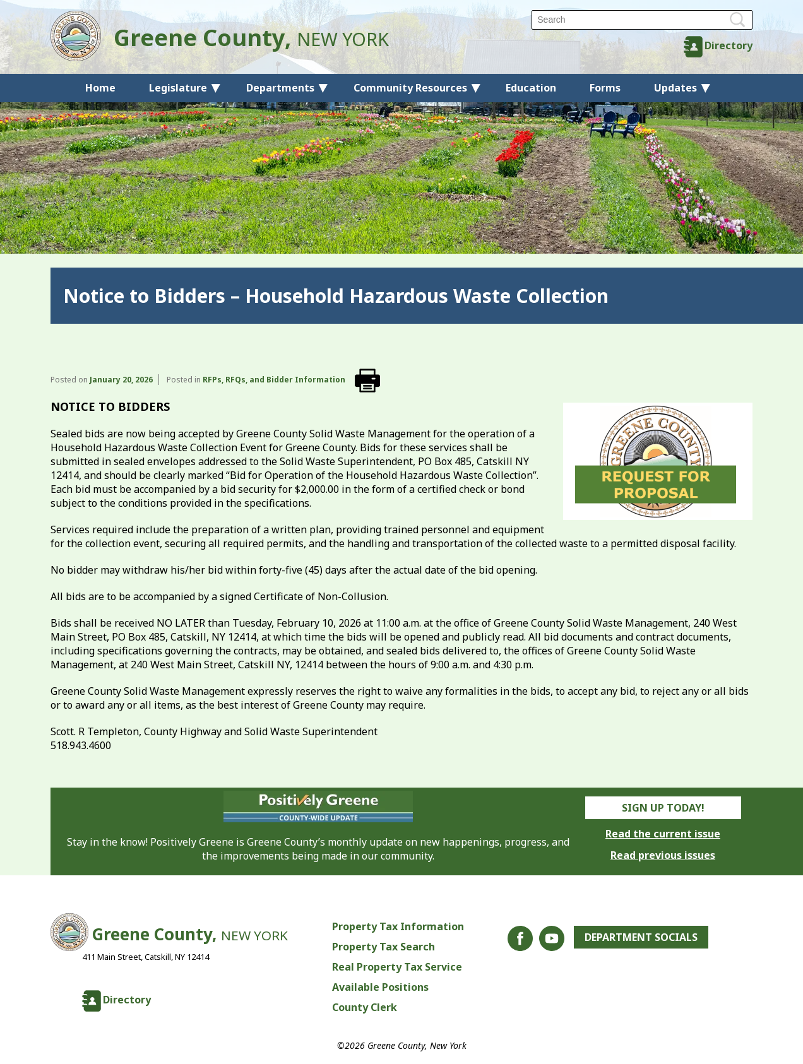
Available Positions (380, 987)
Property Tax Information (398, 926)
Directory (728, 45)
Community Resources (410, 88)
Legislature (178, 88)
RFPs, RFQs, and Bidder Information (274, 379)
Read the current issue (662, 834)
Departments (280, 88)
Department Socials (641, 937)
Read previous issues (662, 855)
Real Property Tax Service (397, 967)
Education (531, 88)
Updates (675, 88)
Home (100, 88)
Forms (605, 88)
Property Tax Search (383, 947)
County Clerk (364, 1007)
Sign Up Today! (663, 808)
